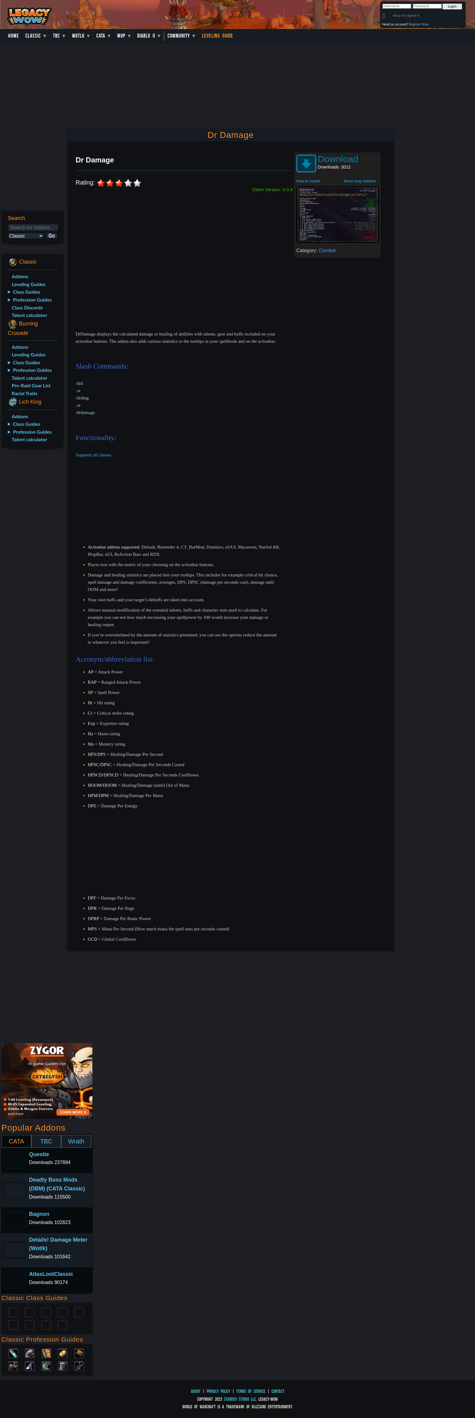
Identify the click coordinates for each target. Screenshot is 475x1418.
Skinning (46, 1366)
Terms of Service (250, 1391)
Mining (29, 1366)
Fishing (79, 1366)
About (196, 1391)
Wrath (76, 1141)
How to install (308, 181)
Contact (277, 1391)
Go (51, 235)
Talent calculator (29, 315)
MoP (121, 36)
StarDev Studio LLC (240, 1399)
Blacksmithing (29, 1353)
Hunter (62, 1324)
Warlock (79, 1312)
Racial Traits (25, 393)
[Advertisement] (32, 550)
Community (179, 36)
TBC (56, 36)
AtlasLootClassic (51, 1274)
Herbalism (13, 1366)
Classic (33, 36)
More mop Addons (360, 181)
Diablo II (146, 36)
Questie (39, 1154)
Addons (20, 276)
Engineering (62, 1353)
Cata (100, 36)
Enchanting (46, 1353)
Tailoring (62, 1366)
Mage (29, 1324)
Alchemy (13, 1353)
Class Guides (26, 292)
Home (13, 36)
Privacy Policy (218, 1391)
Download (338, 159)
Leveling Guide (217, 36)
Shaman (46, 1324)
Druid (29, 1312)
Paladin (13, 1312)
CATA (16, 1141)
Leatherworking (79, 1353)
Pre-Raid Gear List (31, 385)
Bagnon (39, 1214)
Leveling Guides (29, 284)
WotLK (78, 36)
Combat (327, 250)
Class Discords (27, 307)
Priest (46, 1312)
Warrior (62, 1312)
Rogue (13, 1324)
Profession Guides (32, 299)
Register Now (419, 24)
